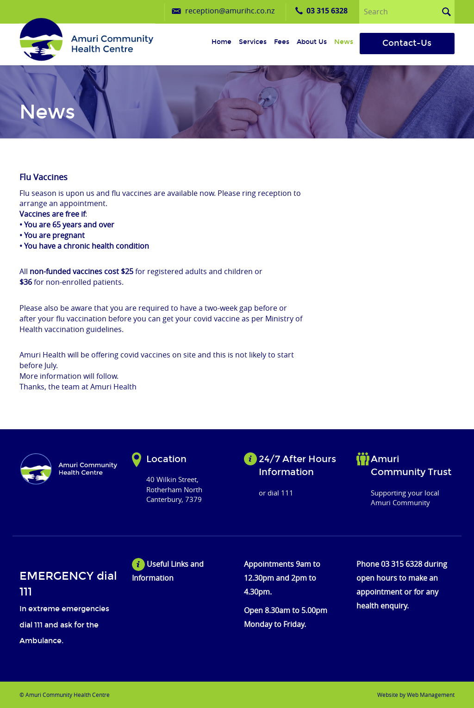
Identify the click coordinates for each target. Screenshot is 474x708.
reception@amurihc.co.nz (229, 11)
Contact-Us (406, 43)
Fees (281, 42)
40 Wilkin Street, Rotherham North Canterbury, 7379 (174, 489)
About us (312, 42)
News (343, 42)
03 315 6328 (327, 11)
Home (221, 42)
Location (166, 458)
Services (253, 42)
